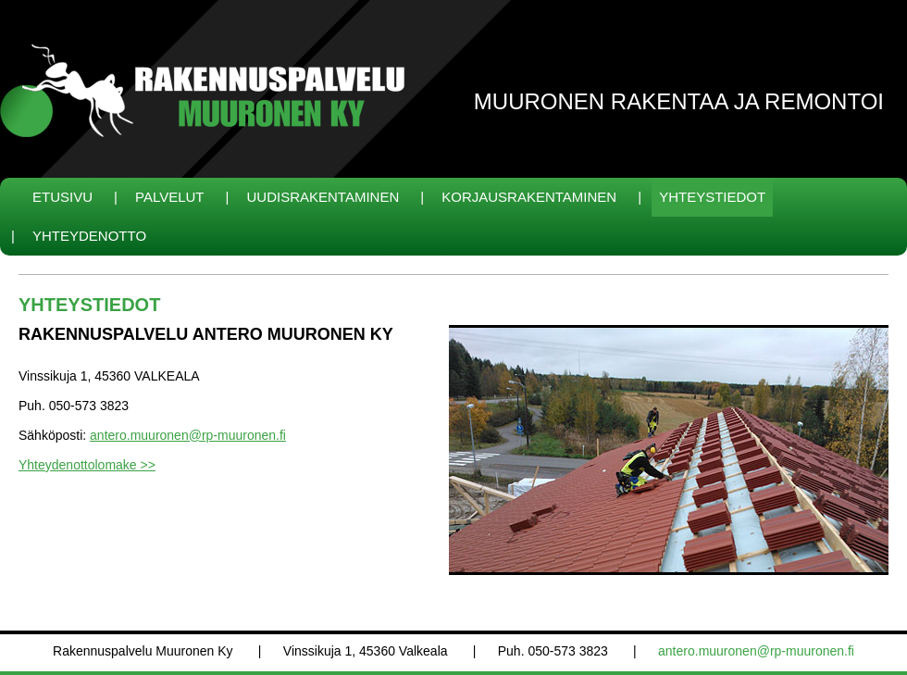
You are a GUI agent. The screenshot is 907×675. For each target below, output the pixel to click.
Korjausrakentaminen (528, 197)
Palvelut (169, 197)
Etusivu (62, 197)
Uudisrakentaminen (323, 197)
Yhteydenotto (89, 236)
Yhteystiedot (712, 197)
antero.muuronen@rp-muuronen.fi (188, 435)
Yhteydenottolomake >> (87, 464)
